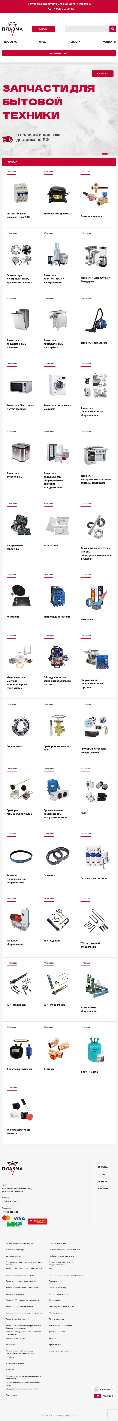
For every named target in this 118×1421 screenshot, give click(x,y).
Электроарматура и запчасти (18, 1132)
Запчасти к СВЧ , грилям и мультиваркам (20, 407)
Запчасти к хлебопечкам (14, 475)
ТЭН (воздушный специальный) (90, 945)
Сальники (49, 875)
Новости (74, 42)
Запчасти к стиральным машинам (57, 407)
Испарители (51, 545)
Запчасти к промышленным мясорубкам (53, 344)
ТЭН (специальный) (55, 1005)
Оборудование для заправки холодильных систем (57, 681)
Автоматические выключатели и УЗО (18, 216)
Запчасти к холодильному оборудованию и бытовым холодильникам (54, 480)
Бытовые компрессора (57, 214)
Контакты (109, 42)
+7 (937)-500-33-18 (10, 1202)
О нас (42, 42)
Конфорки (13, 617)
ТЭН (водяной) (52, 941)
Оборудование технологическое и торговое (92, 684)
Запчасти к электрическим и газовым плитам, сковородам (96, 479)
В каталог (103, 73)
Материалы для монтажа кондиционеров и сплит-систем (17, 682)
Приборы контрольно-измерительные (94, 751)
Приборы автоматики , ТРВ (57, 748)
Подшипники (14, 746)
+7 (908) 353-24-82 (63, 9)
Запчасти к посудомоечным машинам (16, 344)
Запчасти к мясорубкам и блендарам (95, 280)
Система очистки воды (94, 878)
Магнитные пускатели (57, 617)
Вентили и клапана (92, 216)
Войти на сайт (59, 53)
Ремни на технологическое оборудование (17, 879)
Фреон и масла (89, 1072)
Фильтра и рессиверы (19, 1069)
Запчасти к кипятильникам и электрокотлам (54, 279)
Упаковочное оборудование (89, 1009)
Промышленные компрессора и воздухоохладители (55, 814)
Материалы (87, 619)
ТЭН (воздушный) (17, 1005)
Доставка (10, 42)
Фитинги (49, 1069)
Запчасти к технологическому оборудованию (92, 412)
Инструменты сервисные (15, 547)
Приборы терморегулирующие (19, 812)
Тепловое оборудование (15, 943)
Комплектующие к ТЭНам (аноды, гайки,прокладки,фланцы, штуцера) (96, 553)
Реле (83, 813)
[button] (105, 154)
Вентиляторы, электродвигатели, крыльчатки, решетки (19, 279)
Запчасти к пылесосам (94, 343)
